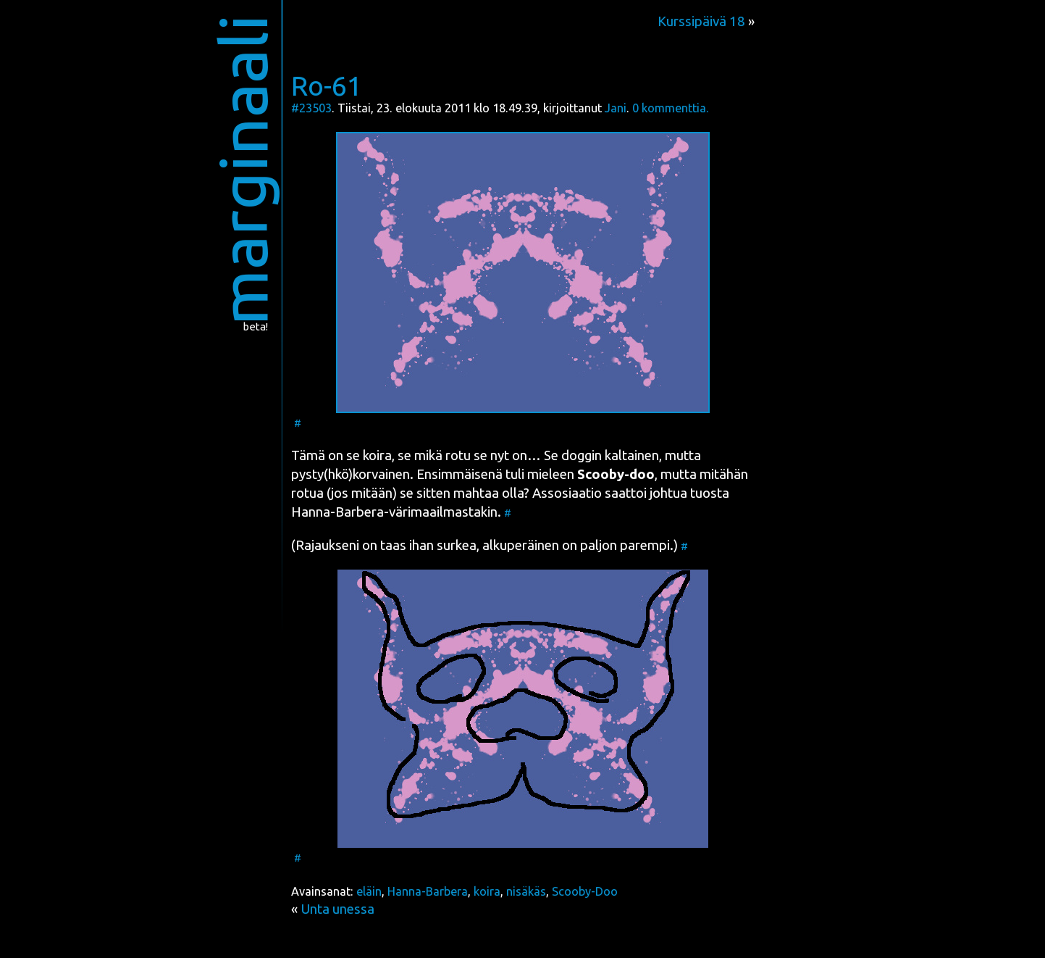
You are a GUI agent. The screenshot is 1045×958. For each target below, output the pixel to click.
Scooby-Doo (585, 891)
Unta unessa (337, 909)
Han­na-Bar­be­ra (337, 512)
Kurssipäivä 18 (701, 21)
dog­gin (581, 455)
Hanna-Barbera (427, 891)
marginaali (242, 169)
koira (487, 891)
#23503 (311, 107)
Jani (615, 107)
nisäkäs (526, 891)
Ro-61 (326, 85)
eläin (369, 891)
